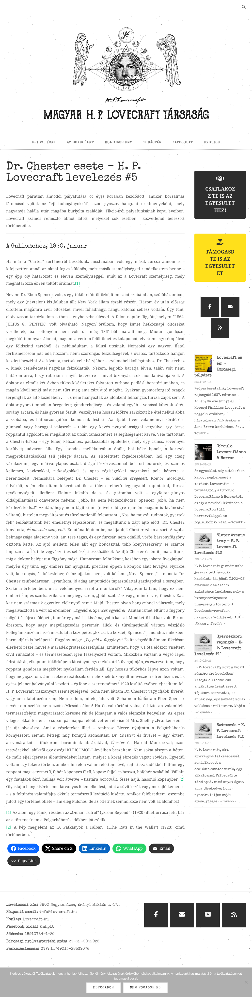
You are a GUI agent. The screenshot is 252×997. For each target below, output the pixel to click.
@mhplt (47, 927)
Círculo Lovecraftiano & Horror (231, 452)
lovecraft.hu (36, 920)
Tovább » (201, 433)
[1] (77, 283)
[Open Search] (244, 7)
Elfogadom (103, 988)
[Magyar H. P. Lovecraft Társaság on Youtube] (208, 915)
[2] (182, 779)
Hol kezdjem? (118, 142)
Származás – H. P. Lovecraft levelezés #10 (231, 731)
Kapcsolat (183, 142)
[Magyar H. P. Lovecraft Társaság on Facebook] (210, 307)
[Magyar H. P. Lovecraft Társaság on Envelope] (230, 307)
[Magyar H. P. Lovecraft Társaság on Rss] (220, 328)
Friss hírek (44, 142)
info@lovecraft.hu (58, 912)
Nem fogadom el (145, 988)
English (212, 142)
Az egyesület (80, 142)
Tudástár (152, 142)
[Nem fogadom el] (245, 982)
